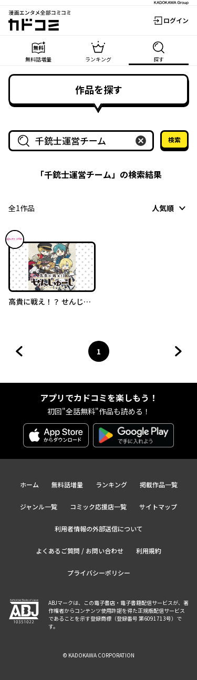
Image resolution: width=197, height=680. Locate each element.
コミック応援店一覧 (98, 506)
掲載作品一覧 (159, 484)
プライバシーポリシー (98, 572)
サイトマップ (158, 506)
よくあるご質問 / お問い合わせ (79, 550)
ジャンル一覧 (38, 506)
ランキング (111, 484)
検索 (174, 139)
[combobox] (83, 141)
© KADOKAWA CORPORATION (98, 655)
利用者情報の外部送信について (99, 528)
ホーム (29, 484)
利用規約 (148, 550)
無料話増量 (67, 484)
